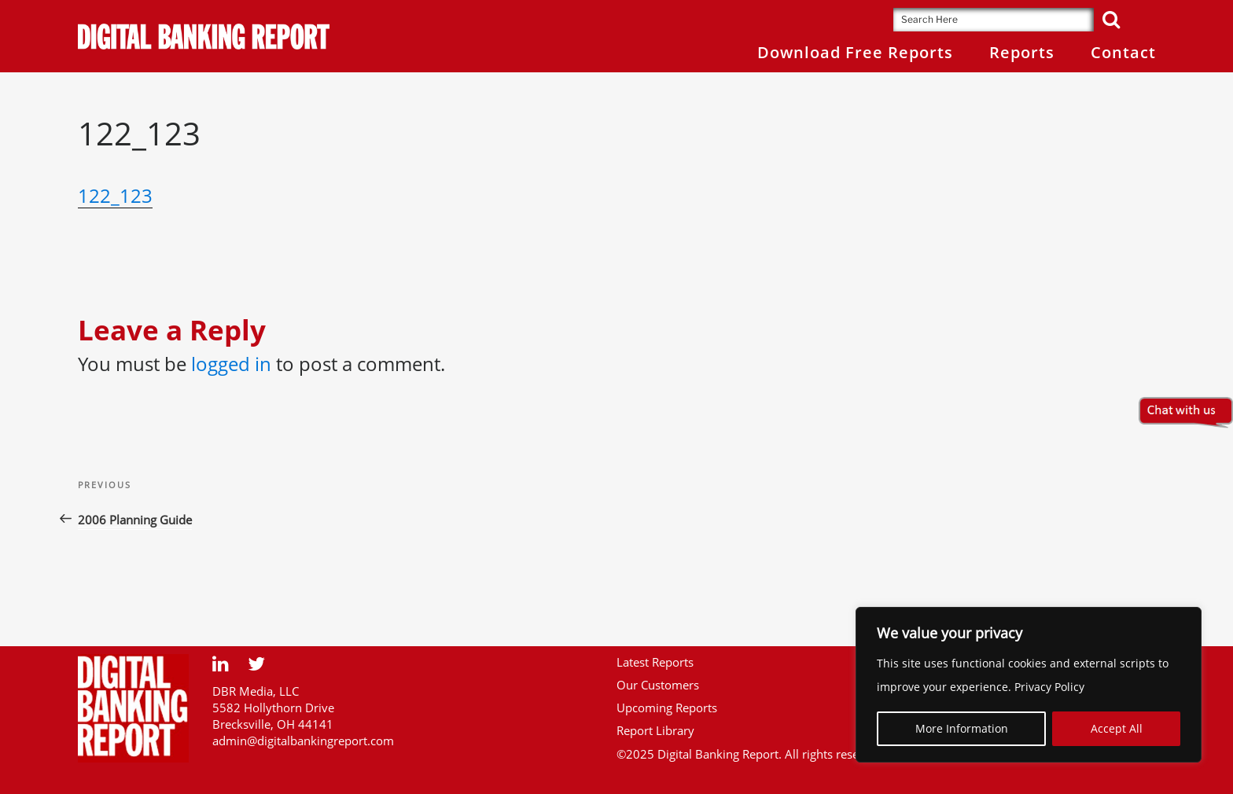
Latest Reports (655, 662)
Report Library (655, 730)
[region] (1029, 685)
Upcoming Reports (666, 707)
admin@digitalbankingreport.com (303, 740)
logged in (231, 364)
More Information (961, 728)
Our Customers (657, 685)
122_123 (115, 195)
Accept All (1117, 728)
